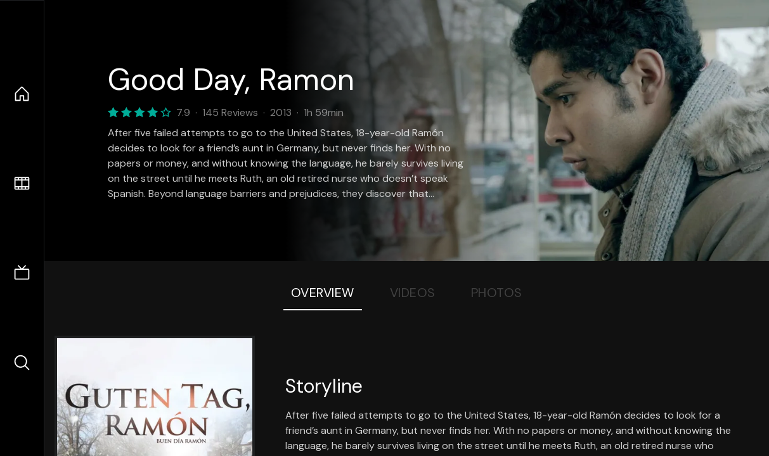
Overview (322, 292)
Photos (496, 292)
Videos (413, 292)
